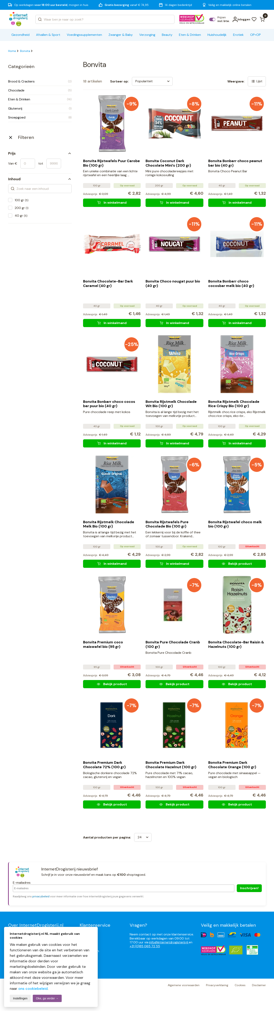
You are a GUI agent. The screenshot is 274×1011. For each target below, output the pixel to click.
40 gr (21, 215)
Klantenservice (95, 925)
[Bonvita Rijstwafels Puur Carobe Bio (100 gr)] (112, 203)
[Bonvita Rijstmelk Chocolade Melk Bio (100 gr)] (112, 564)
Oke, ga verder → (47, 998)
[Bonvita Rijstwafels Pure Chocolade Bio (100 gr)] (174, 564)
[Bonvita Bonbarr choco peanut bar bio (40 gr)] (237, 203)
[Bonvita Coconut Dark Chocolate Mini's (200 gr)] (174, 203)
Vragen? (138, 925)
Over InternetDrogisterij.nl (35, 925)
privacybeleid (40, 896)
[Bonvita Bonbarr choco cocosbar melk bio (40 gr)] (237, 323)
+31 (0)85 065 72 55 (145, 946)
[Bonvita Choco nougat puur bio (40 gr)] (174, 323)
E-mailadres (22, 882)
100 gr (21, 200)
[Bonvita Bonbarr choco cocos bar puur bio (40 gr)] (112, 443)
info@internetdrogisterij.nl (169, 942)
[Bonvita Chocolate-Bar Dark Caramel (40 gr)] (112, 323)
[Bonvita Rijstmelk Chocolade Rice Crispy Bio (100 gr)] (237, 443)
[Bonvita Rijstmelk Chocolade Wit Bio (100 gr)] (174, 443)
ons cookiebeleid (33, 988)
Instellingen (20, 998)
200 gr (21, 208)
